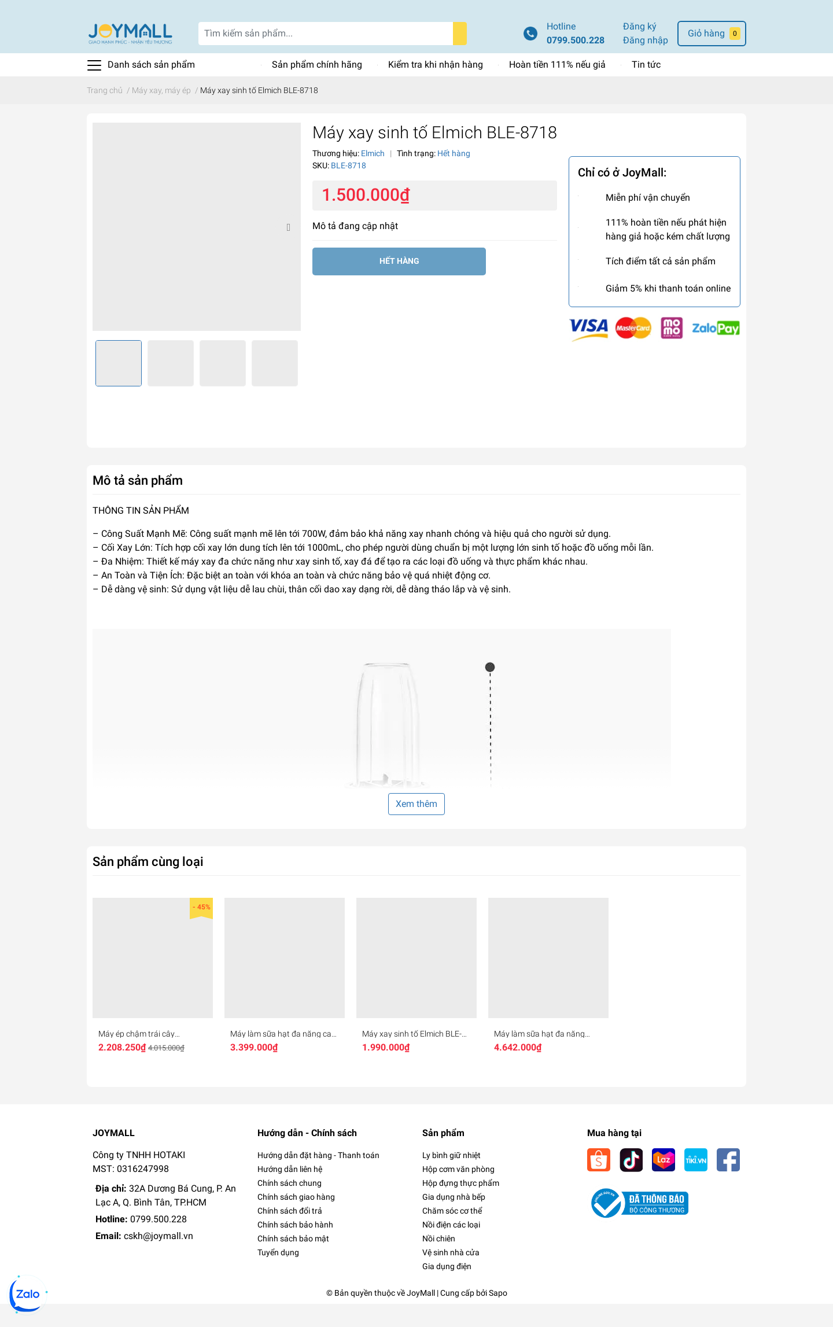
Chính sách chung (289, 1206)
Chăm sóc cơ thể (452, 1233)
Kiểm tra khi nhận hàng (435, 87)
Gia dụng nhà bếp (453, 1220)
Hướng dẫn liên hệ (289, 1192)
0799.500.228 (576, 63)
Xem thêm (416, 826)
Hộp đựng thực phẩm (460, 1206)
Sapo (498, 1316)
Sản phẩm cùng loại (148, 884)
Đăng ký (640, 49)
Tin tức (646, 87)
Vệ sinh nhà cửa (451, 1275)
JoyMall (421, 1316)
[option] (197, 250)
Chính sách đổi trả (289, 1233)
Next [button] (288, 250)
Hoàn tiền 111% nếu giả (557, 87)
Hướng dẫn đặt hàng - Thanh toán (318, 1178)
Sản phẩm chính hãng (317, 87)
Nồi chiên (438, 1261)
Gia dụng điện (446, 1289)
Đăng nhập (645, 63)
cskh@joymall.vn (158, 1259)
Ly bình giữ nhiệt (451, 1178)
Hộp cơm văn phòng (458, 1192)
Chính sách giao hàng (296, 1220)
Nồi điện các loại (451, 1247)
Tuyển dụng (278, 1275)
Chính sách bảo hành (295, 1247)
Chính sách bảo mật (293, 1261)
